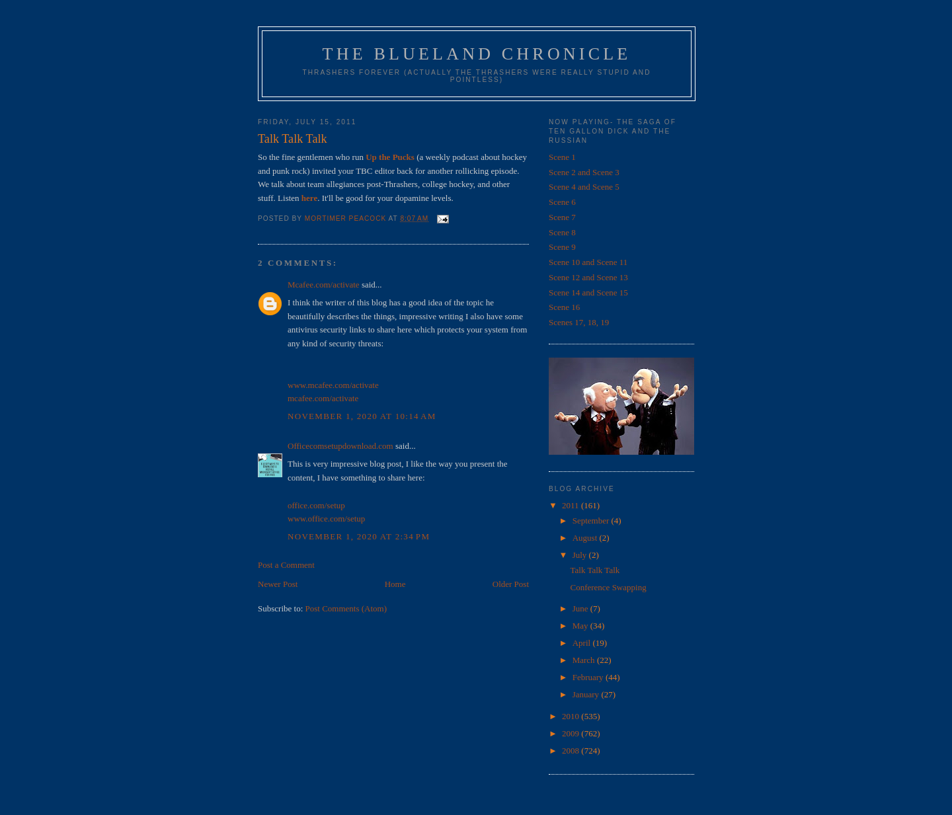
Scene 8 (562, 232)
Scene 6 (562, 202)
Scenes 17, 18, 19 (579, 322)
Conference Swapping (608, 587)
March (585, 660)
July (581, 555)
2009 (571, 733)
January (587, 694)
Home (395, 584)
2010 (571, 716)
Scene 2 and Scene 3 (584, 172)
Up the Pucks (390, 157)
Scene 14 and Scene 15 (588, 292)
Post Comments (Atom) (346, 608)
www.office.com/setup (326, 519)
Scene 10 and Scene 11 (588, 262)
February (589, 677)
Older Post (511, 584)
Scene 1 (562, 157)
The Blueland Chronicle (477, 53)
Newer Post (278, 584)
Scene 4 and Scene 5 (584, 187)
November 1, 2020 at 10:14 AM (362, 416)
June (581, 608)
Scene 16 (564, 307)
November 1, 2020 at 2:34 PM (359, 536)
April (583, 643)
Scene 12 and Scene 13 (588, 277)
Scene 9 (562, 247)
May (581, 626)
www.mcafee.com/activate (333, 385)
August (586, 538)
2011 (571, 505)
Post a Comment (286, 565)
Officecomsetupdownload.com (340, 446)
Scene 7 (562, 217)
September (592, 520)
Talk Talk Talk (594, 570)
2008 (571, 751)
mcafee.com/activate (323, 398)
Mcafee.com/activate (324, 285)
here (309, 198)
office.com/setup (316, 505)
